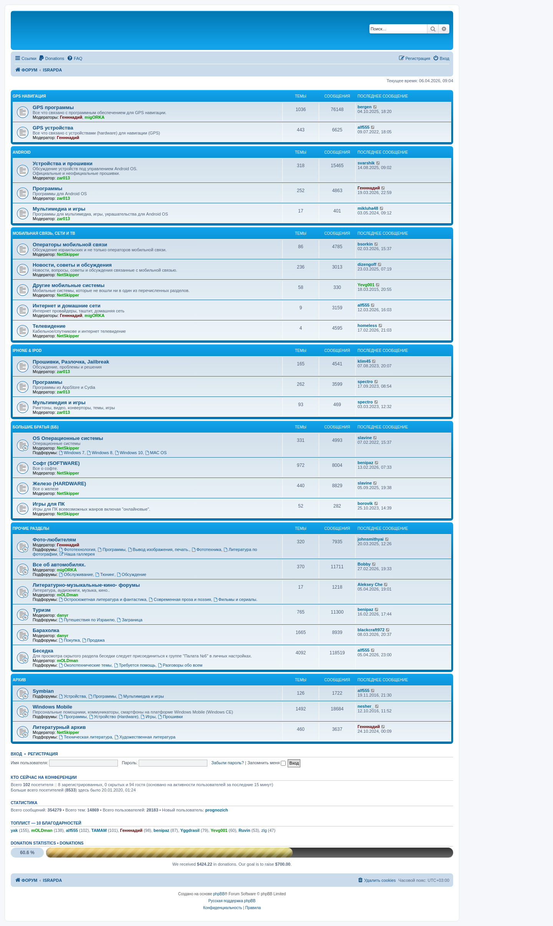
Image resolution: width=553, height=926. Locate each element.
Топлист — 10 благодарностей (46, 823)
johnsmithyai (371, 539)
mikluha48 (368, 208)
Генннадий (71, 117)
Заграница (129, 619)
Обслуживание (76, 574)
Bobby (364, 564)
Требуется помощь (135, 665)
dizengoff (367, 264)
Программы (47, 188)
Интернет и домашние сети (67, 306)
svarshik (366, 163)
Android (22, 152)
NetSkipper (68, 254)
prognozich (216, 810)
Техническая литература (85, 737)
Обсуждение (131, 574)
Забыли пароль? (227, 762)
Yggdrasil (190, 830)
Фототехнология (77, 549)
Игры (148, 716)
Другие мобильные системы (68, 285)
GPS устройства (53, 128)
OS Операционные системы (68, 438)
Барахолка (46, 630)
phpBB (219, 894)
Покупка (69, 640)
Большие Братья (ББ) (35, 427)
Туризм (42, 610)
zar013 (63, 178)
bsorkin (365, 244)
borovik (365, 503)
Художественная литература (145, 737)
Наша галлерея (77, 554)
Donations (71, 843)
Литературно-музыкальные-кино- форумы (86, 585)
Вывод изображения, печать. (158, 549)
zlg (264, 830)
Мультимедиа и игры (59, 209)
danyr (62, 615)
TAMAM (99, 830)
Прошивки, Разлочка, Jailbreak (71, 362)
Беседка (43, 651)
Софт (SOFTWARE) (56, 463)
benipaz (365, 462)
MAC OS (156, 452)
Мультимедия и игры (59, 402)
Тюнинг (104, 574)
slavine (365, 437)
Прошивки (170, 716)
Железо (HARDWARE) (59, 483)
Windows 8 (100, 452)
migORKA (94, 117)
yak (14, 830)
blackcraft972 (371, 629)
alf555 (363, 127)
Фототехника (207, 549)
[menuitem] (51, 58)
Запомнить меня (266, 762)
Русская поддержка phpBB (231, 901)
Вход (16, 754)
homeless (367, 325)
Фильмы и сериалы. (236, 599)
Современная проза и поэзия (180, 599)
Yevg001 (366, 284)
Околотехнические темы (85, 665)
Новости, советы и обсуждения (72, 265)
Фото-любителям (54, 540)
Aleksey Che (370, 584)
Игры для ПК (49, 504)
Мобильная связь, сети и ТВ (44, 233)
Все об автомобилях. (59, 565)
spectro (365, 381)
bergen (365, 107)
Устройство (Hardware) (113, 716)
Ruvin (244, 830)
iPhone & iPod (27, 350)
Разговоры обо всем (180, 665)
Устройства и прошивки (63, 163)
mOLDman (67, 594)
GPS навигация (29, 96)
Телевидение (49, 326)
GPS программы (53, 107)
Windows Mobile (52, 707)
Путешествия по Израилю (86, 619)
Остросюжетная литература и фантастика (102, 599)
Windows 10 (129, 452)
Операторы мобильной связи (70, 244)
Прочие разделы (31, 528)
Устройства (72, 696)
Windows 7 (71, 452)
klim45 (364, 361)
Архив (19, 680)
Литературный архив (59, 727)
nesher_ (366, 706)
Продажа (93, 640)
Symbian (43, 691)
